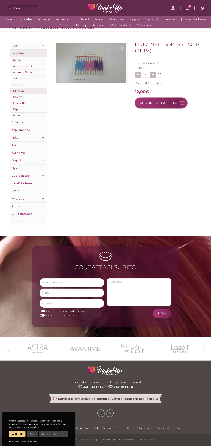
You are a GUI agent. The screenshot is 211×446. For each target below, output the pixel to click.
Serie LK (18, 90)
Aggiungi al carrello (163, 103)
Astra (9, 19)
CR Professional (120, 25)
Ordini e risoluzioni (103, 428)
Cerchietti (19, 103)
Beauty (17, 97)
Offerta (17, 78)
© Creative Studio (150, 439)
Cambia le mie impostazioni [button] (53, 434)
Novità (17, 60)
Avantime (117, 19)
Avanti (99, 19)
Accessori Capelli (22, 66)
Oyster (150, 19)
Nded (85, 19)
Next (202, 348)
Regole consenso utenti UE (30, 441)
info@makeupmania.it (86, 382)
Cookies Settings (106, 439)
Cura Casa (144, 25)
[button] (121, 48)
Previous (8, 348)
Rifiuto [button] (32, 434)
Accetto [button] (17, 434)
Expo (16, 109)
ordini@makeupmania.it (123, 382)
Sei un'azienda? (144, 428)
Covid (64, 25)
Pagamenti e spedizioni (77, 428)
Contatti (181, 428)
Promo (98, 25)
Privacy (121, 439)
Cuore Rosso (169, 19)
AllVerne (44, 19)
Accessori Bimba (22, 72)
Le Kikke (25, 19)
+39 (91, 386)
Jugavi (134, 19)
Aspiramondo (65, 19)
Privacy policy (14, 441)
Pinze (16, 115)
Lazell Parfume (195, 19)
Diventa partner (164, 428)
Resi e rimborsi (124, 428)
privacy (85, 311)
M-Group (80, 25)
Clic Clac (18, 84)
